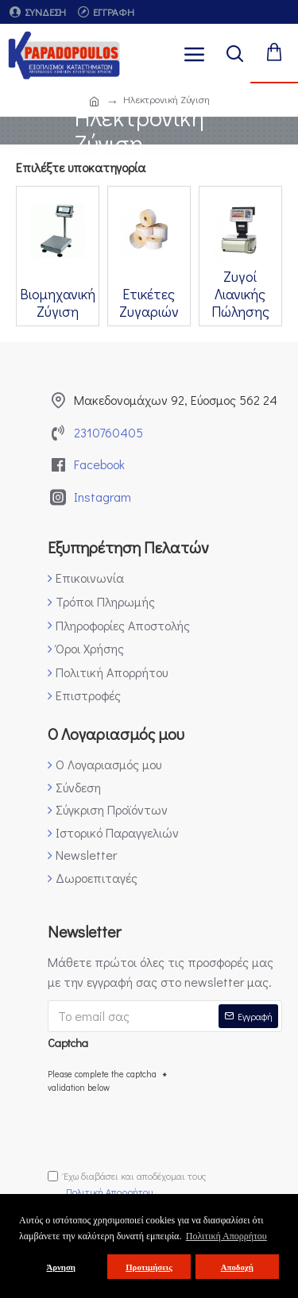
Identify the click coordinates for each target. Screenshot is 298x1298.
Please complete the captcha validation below (102, 1081)
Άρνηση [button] (60, 1267)
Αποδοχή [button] (237, 1267)
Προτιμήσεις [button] (149, 1267)
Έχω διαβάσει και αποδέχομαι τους (127, 1184)
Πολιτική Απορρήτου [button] (226, 1236)
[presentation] (168, 1127)
